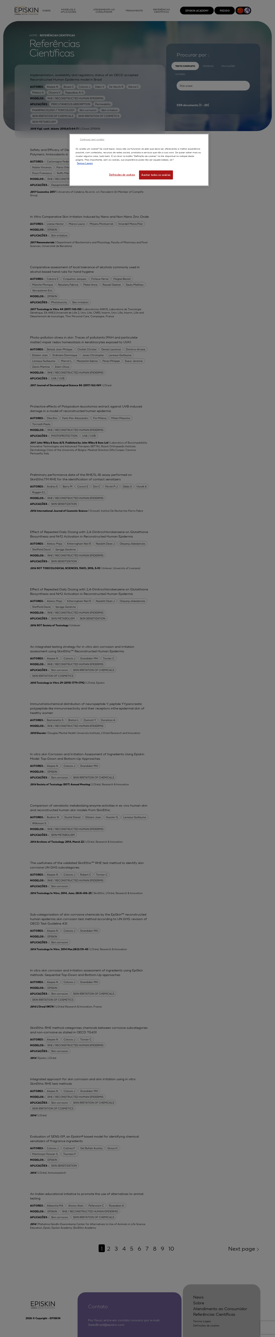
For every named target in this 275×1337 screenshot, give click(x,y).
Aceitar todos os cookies (156, 174)
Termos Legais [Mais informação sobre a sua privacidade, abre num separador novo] (85, 163)
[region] (139, 160)
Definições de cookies (122, 174)
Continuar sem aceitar (92, 139)
